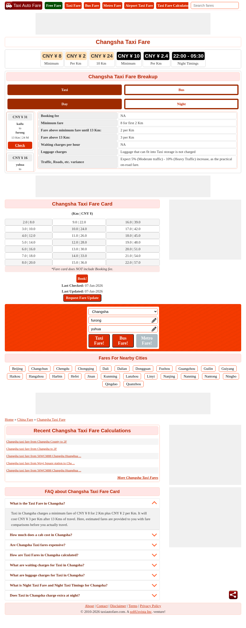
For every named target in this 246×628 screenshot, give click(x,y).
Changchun (39, 369)
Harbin (57, 376)
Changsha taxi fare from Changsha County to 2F (36, 441)
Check (20, 145)
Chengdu (62, 369)
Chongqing (86, 369)
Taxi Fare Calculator (173, 5)
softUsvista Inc (141, 612)
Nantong (211, 376)
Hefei (75, 376)
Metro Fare (112, 5)
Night (181, 104)
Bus (181, 90)
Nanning (190, 376)
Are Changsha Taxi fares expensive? (37, 545)
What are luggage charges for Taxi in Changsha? (47, 575)
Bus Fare (92, 5)
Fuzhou (164, 369)
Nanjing (169, 376)
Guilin (208, 369)
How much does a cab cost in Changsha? (41, 535)
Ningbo (231, 376)
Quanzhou (133, 384)
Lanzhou (132, 376)
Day (65, 104)
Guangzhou (186, 369)
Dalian (122, 369)
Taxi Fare (73, 5)
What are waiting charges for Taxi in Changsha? (47, 565)
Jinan (91, 376)
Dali (106, 369)
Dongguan (143, 369)
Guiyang (227, 369)
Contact (102, 606)
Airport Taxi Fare (139, 5)
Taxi (64, 90)
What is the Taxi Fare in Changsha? (37, 503)
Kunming (110, 376)
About (89, 606)
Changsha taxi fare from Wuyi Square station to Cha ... (40, 463)
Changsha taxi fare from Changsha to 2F (31, 449)
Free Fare (53, 5)
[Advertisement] (123, 24)
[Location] (123, 311)
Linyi (151, 376)
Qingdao (111, 384)
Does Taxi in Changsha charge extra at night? (45, 595)
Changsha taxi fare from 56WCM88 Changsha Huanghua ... (43, 456)
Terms (133, 606)
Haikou (15, 376)
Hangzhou (36, 376)
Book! (82, 278)
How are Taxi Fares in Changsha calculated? (44, 555)
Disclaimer (118, 606)
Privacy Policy (150, 606)
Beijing (17, 369)
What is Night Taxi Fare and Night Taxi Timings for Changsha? (59, 585)
